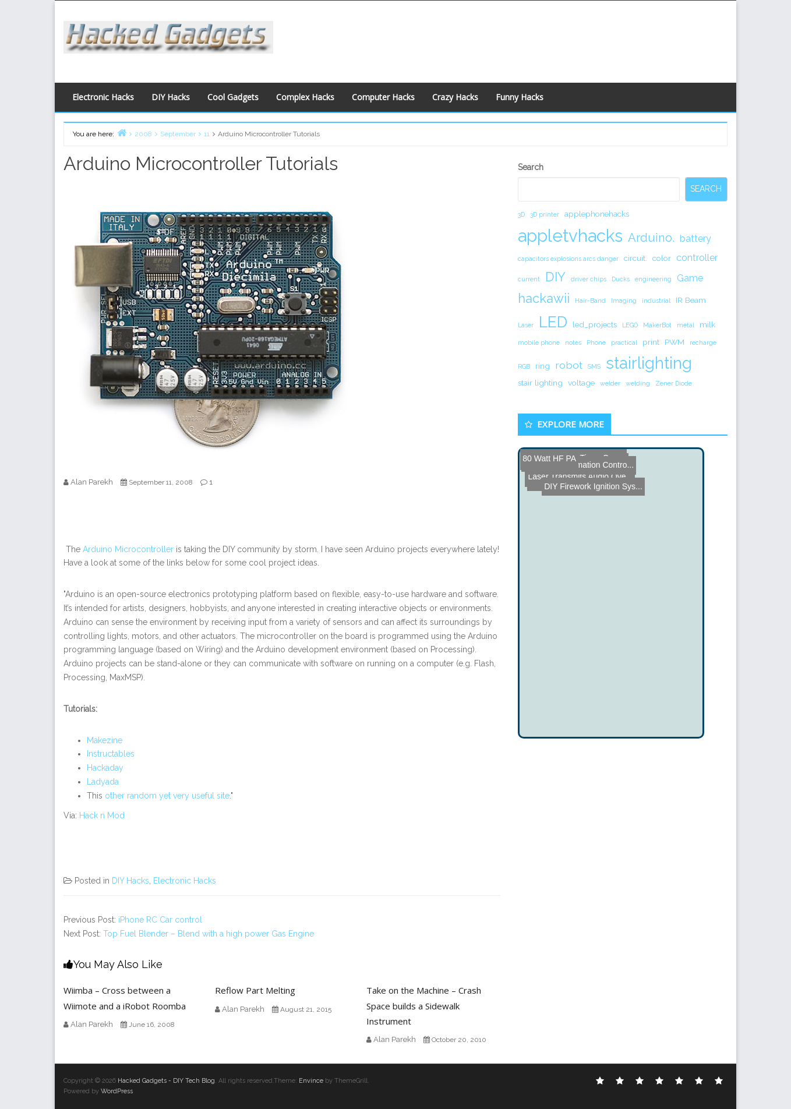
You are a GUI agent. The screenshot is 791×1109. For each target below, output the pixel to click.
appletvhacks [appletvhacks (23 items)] (570, 235)
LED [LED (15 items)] (553, 322)
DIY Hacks (170, 97)
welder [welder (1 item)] (610, 383)
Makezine (104, 740)
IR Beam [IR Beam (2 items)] (691, 300)
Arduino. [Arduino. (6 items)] (651, 238)
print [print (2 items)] (650, 342)
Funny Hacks (519, 97)
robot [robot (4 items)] (568, 365)
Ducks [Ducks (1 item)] (621, 279)
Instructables (111, 753)
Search (530, 167)
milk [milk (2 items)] (707, 324)
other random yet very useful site (167, 795)
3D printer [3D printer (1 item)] (544, 214)
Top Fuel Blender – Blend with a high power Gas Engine (208, 933)
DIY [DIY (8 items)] (555, 276)
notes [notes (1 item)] (573, 342)
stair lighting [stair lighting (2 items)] (540, 382)
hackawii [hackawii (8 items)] (544, 298)
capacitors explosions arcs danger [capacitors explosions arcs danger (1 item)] (568, 258)
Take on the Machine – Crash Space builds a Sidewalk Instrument (423, 1005)
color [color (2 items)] (661, 258)
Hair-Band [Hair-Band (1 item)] (590, 300)
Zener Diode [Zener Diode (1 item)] (673, 383)
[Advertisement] (509, 38)
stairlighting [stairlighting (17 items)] (649, 363)
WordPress (117, 1091)
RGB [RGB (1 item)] (524, 366)
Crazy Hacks (455, 97)
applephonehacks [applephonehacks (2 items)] (596, 213)
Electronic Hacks (103, 97)
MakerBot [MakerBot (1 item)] (657, 325)
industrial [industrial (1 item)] (656, 300)
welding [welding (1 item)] (638, 383)
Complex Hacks (305, 97)
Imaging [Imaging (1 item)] (624, 300)
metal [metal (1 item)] (685, 325)
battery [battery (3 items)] (695, 238)
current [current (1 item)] (529, 279)
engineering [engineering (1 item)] (653, 279)
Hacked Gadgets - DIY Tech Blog (166, 1081)
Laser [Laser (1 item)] (526, 325)
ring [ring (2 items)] (542, 365)
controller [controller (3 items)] (697, 257)
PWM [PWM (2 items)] (674, 342)
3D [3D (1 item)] (521, 214)
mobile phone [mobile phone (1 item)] (539, 342)
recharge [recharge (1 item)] (703, 342)
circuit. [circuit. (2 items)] (635, 258)
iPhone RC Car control (160, 919)
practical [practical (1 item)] (624, 342)
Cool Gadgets (233, 97)
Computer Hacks (383, 97)
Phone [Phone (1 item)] (596, 342)
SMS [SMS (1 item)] (594, 366)
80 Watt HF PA (548, 457)
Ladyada (103, 781)
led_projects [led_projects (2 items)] (595, 324)
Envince (311, 1081)
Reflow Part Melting (255, 990)
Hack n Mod (102, 815)
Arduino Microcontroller (128, 549)
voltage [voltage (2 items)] (581, 382)
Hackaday (105, 767)
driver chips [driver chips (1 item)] (588, 279)
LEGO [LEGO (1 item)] (630, 325)
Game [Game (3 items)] (690, 278)
